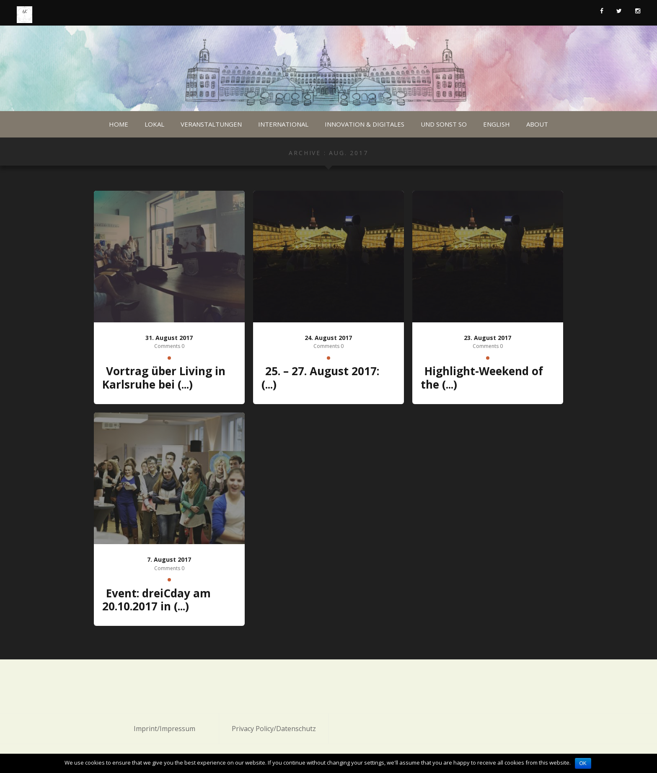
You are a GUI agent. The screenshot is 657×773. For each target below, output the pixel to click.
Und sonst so (444, 124)
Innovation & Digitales (364, 124)
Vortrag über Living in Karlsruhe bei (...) (163, 377)
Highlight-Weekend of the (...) (482, 377)
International (283, 124)
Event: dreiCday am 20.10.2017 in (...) (156, 600)
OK (583, 763)
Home (118, 124)
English (496, 124)
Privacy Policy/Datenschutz (274, 728)
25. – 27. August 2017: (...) (320, 377)
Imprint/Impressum (164, 728)
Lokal (154, 124)
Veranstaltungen (211, 124)
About (537, 124)
